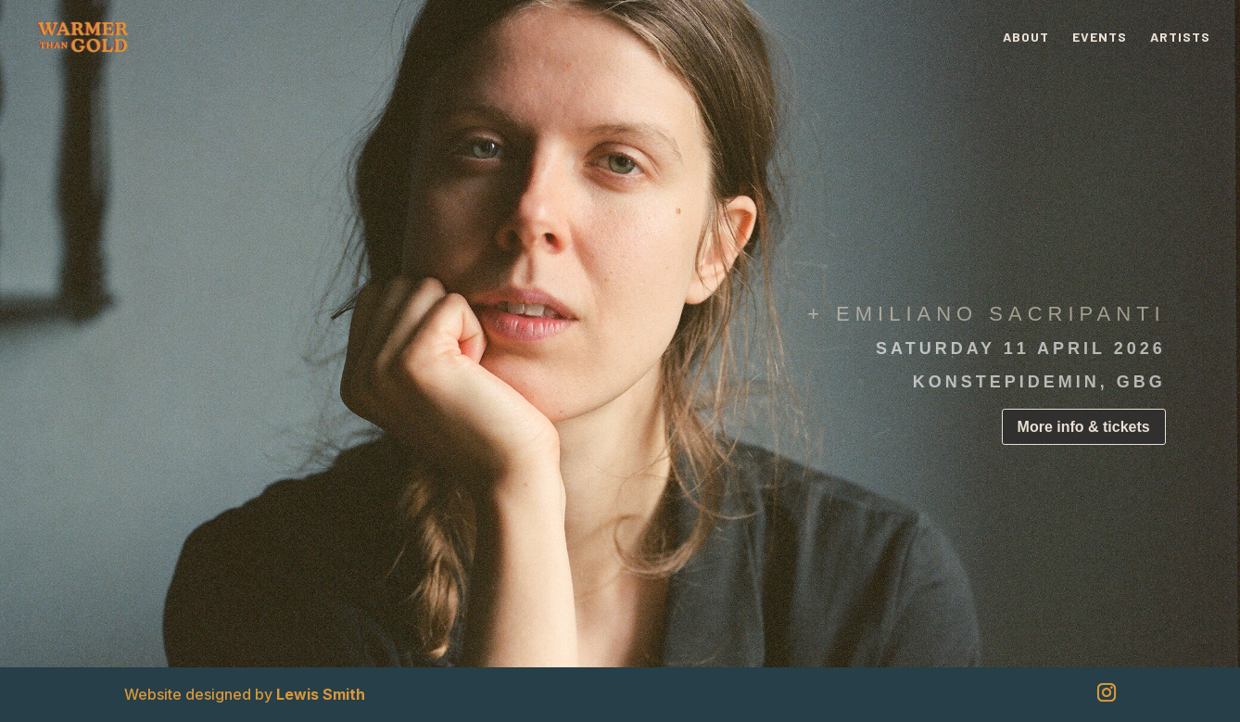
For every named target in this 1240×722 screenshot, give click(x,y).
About (1026, 37)
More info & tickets (1084, 427)
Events (1099, 37)
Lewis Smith (320, 694)
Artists (1180, 37)
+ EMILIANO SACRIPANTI (986, 313)
